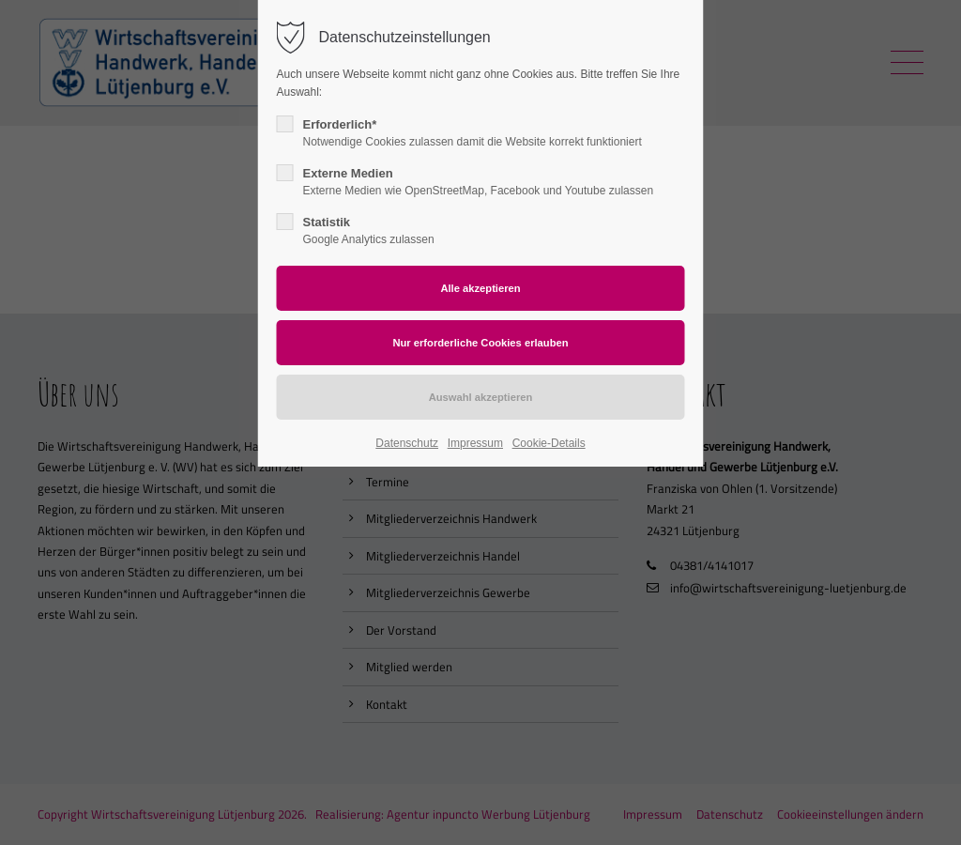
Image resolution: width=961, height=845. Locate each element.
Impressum (475, 443)
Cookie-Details (549, 443)
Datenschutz (406, 443)
